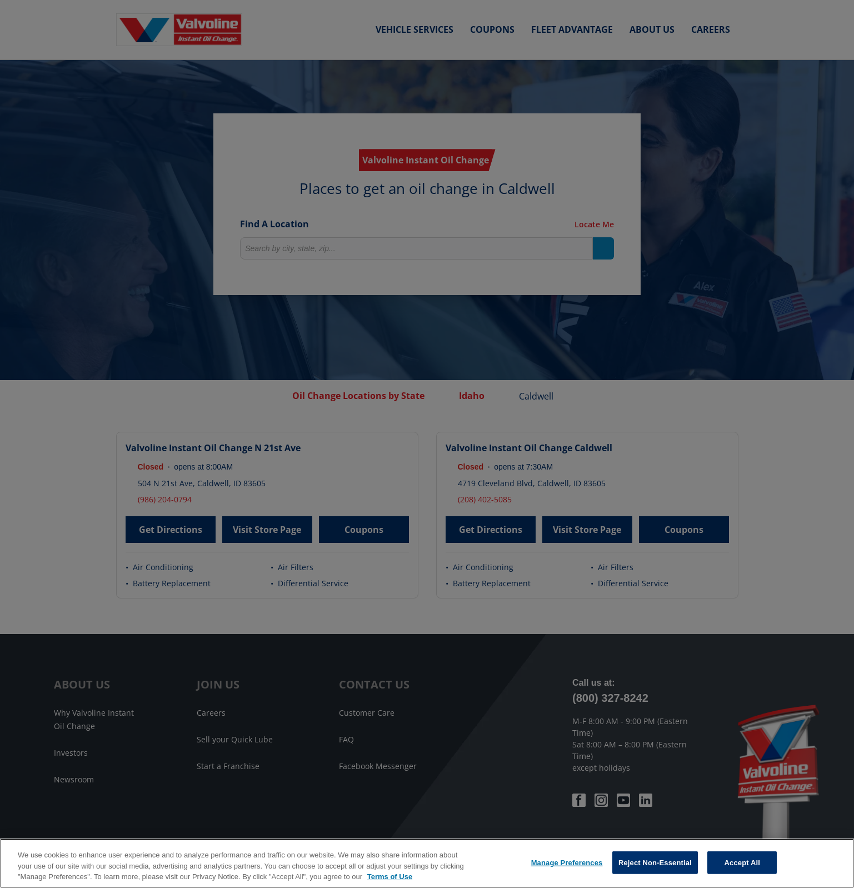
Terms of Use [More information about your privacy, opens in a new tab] (389, 876)
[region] (427, 863)
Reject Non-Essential (655, 862)
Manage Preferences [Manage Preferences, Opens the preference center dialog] (567, 862)
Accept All (742, 862)
